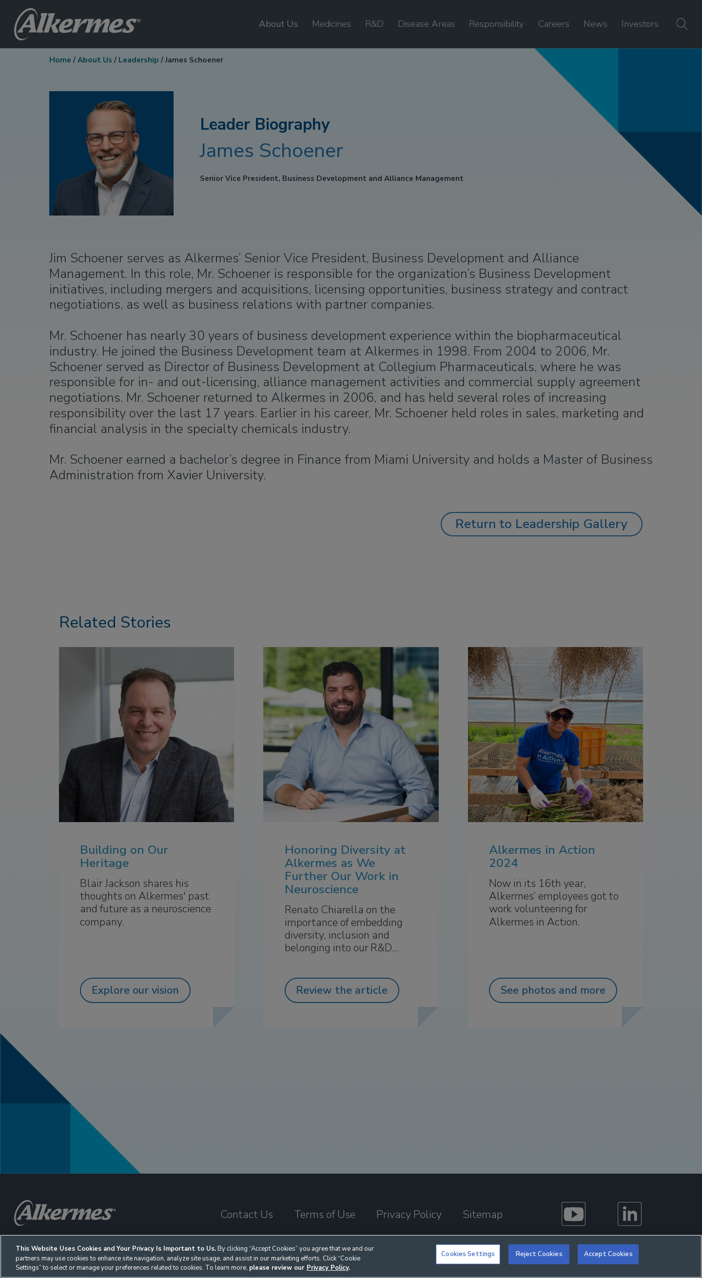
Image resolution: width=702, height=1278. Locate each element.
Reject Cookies (539, 1253)
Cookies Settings (468, 1253)
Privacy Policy (328, 1267)
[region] (351, 1256)
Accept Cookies (608, 1253)
